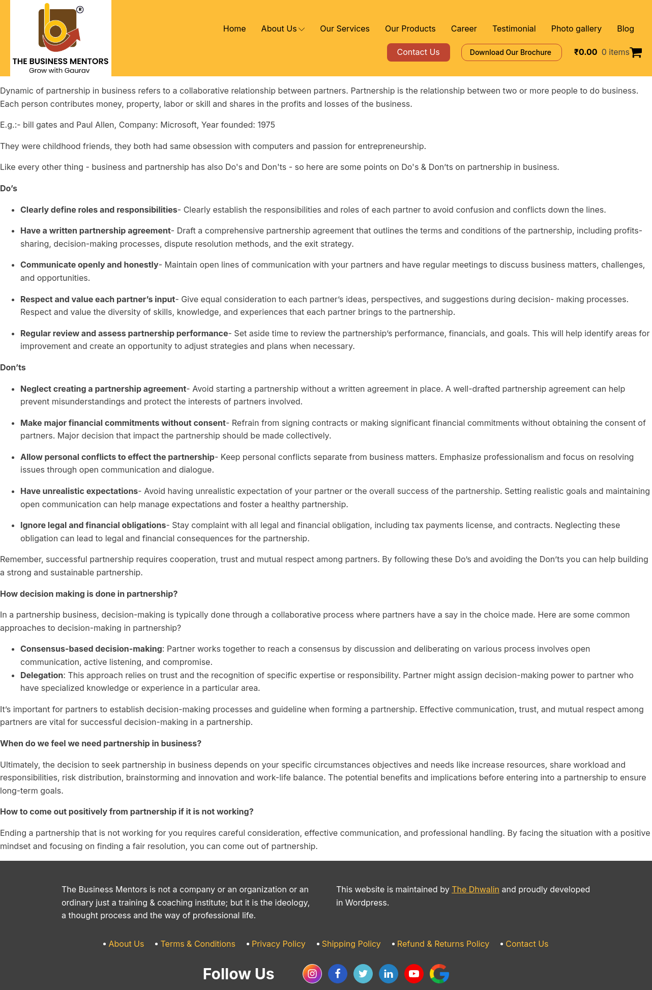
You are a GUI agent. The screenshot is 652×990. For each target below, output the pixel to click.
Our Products (432, 28)
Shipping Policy (350, 918)
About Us (318, 28)
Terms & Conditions (210, 918)
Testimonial (525, 28)
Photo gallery (581, 28)
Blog (626, 28)
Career (480, 28)
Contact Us (509, 918)
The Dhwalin (456, 863)
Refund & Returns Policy (433, 918)
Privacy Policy (284, 918)
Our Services (374, 28)
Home (273, 28)
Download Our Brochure (526, 52)
